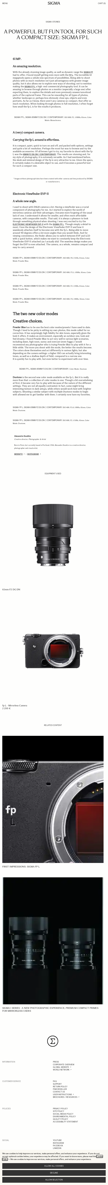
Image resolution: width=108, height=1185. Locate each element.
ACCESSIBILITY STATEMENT (65, 1122)
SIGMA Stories (53, 22)
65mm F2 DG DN (11, 589)
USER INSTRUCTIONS (62, 1094)
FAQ (55, 1081)
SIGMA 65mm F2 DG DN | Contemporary (44, 117)
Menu (5, 3)
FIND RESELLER (60, 1089)
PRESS (56, 1062)
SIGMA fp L (19, 117)
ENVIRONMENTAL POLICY (64, 1116)
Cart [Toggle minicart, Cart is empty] (102, 3)
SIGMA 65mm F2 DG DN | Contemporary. (43, 407)
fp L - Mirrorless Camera (14, 705)
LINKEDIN (57, 1148)
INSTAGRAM (58, 1143)
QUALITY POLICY (60, 1119)
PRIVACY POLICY (60, 1109)
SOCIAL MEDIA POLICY (63, 1114)
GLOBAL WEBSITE (61, 1067)
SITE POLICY (58, 1111)
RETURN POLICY (60, 1087)
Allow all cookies (54, 1166)
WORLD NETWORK (61, 1070)
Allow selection (54, 1180)
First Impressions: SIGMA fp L (21, 866)
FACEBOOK (58, 1146)
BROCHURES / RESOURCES (65, 1097)
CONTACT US (59, 1092)
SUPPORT (57, 1084)
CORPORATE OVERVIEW (63, 1064)
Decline (54, 1173)
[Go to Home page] (54, 3)
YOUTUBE (57, 1140)
